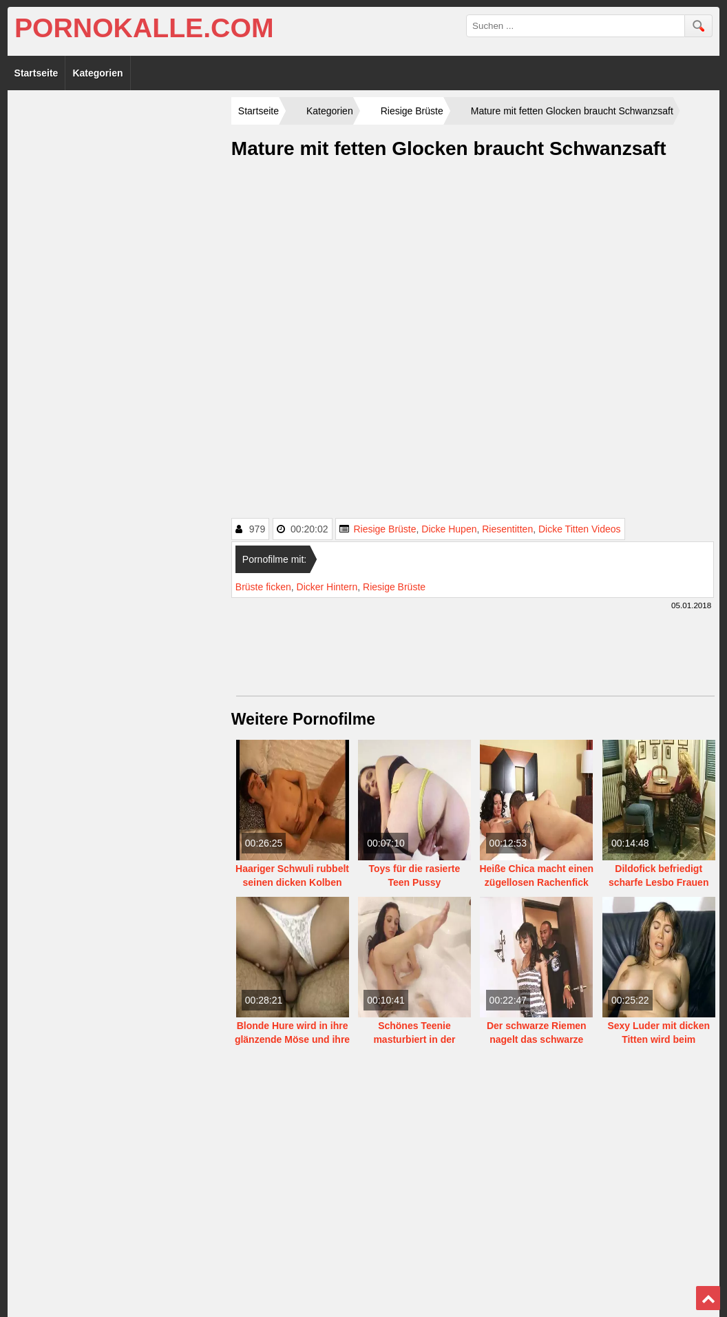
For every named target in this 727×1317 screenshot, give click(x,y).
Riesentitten (507, 529)
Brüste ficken (263, 586)
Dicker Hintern (327, 586)
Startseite (36, 73)
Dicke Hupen (448, 529)
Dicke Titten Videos (579, 529)
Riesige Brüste (384, 529)
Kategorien (97, 73)
